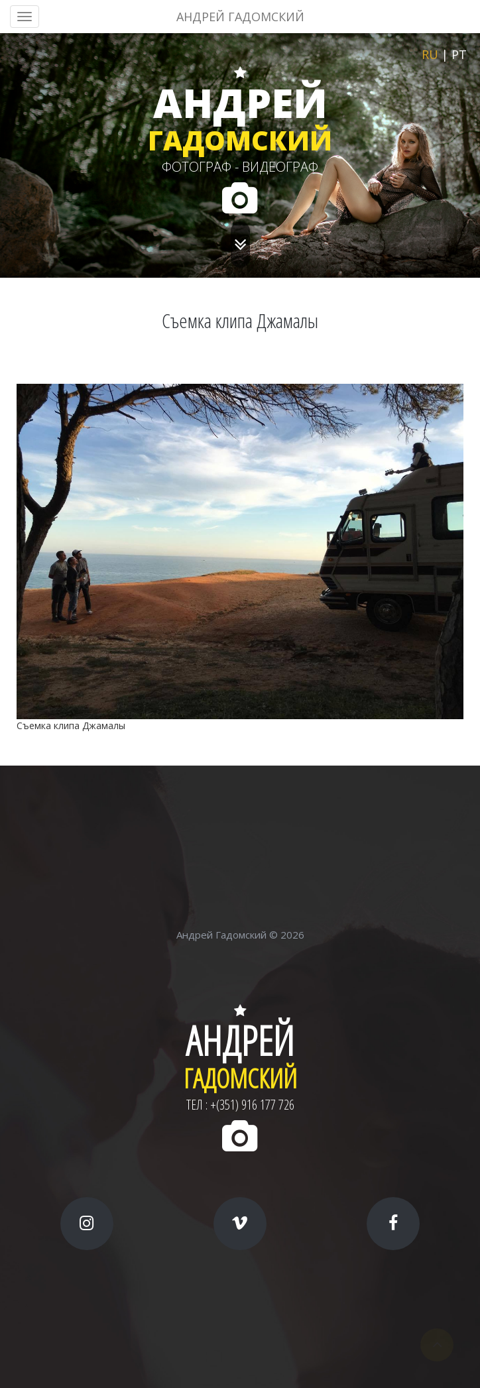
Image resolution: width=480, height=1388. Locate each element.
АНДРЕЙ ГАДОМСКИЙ (240, 17)
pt (459, 54)
